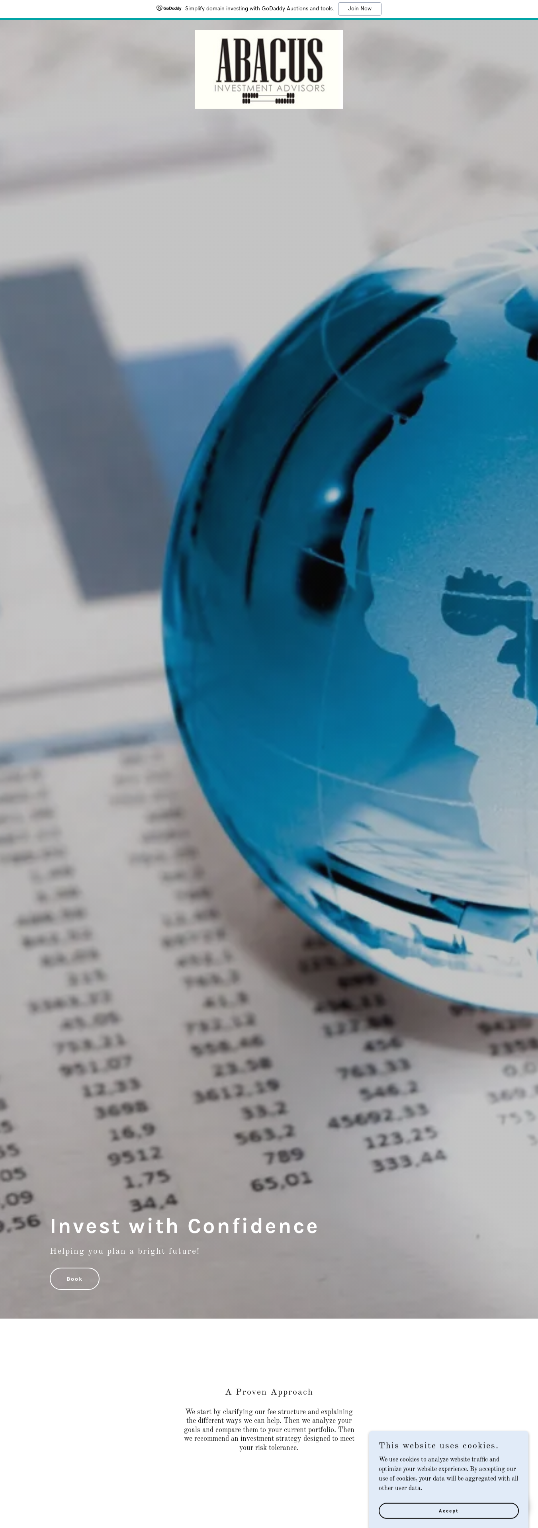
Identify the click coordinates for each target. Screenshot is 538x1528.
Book (75, 1279)
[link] (268, 36)
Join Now (360, 9)
